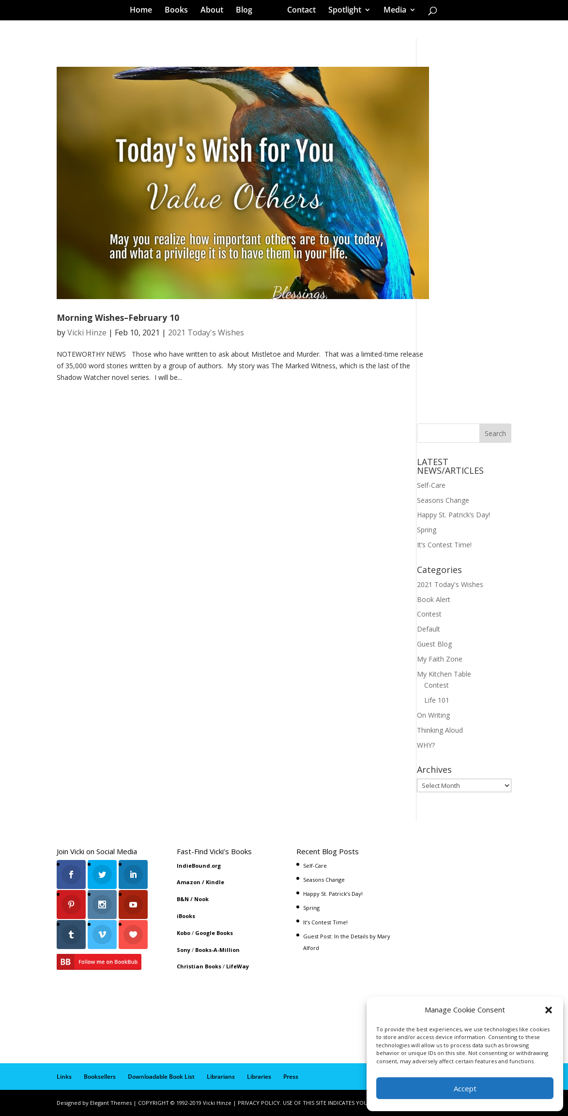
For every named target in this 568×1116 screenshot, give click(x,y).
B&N (183, 899)
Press (290, 1076)
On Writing (433, 715)
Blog (247, 11)
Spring (426, 529)
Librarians (221, 1076)
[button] (548, 1010)
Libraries (259, 1076)
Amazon (188, 882)
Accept (465, 1088)
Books (179, 11)
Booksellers (100, 1076)
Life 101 (436, 700)
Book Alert (433, 599)
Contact (298, 11)
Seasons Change (443, 500)
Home (144, 11)
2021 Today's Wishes (206, 332)
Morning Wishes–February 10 (118, 317)
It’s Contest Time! (444, 544)
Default (428, 628)
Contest (429, 613)
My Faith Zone (439, 659)
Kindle (215, 882)
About (215, 11)
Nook (201, 899)
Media (391, 11)
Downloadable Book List (161, 1076)
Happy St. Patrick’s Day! (453, 514)
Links (64, 1076)
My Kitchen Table (444, 674)
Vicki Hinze (87, 332)
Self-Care (431, 485)
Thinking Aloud (440, 730)
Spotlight (341, 11)
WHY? (426, 745)
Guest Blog (434, 643)
